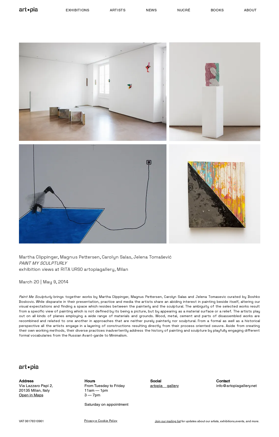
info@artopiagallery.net (236, 385)
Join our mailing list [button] (168, 421)
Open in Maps (31, 395)
